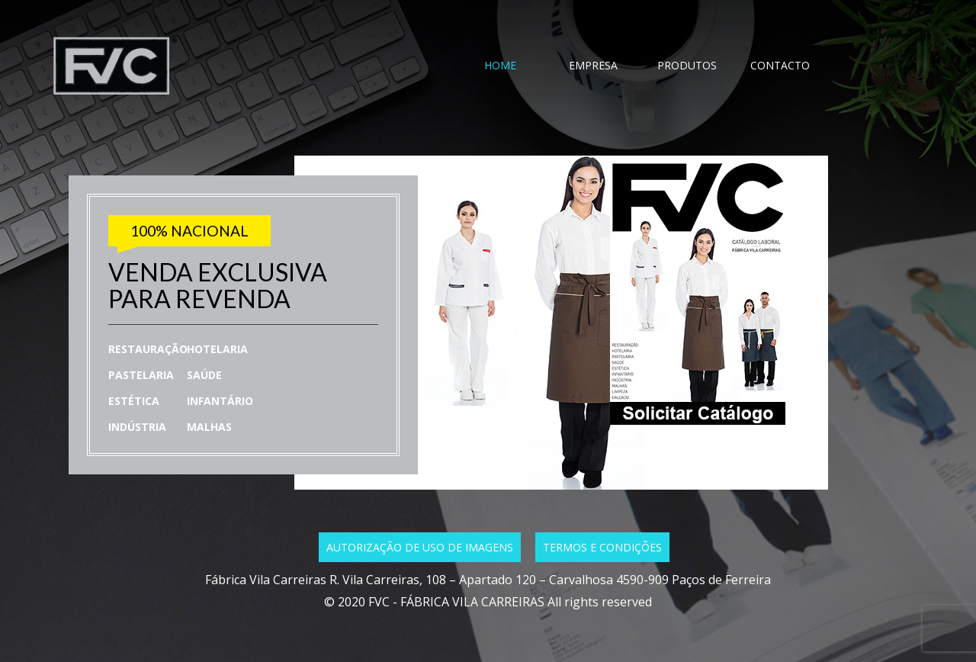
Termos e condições (602, 547)
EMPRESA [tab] (593, 65)
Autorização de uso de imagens (419, 547)
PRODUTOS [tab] (687, 65)
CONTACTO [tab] (780, 65)
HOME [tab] (500, 65)
